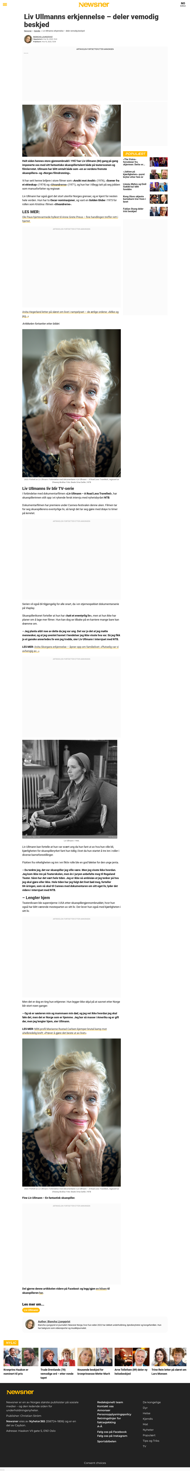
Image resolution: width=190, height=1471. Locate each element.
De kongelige (152, 1402)
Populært (149, 1435)
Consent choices (95, 1462)
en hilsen (101, 1288)
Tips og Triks (151, 1440)
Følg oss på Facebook (112, 1431)
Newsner (28, 31)
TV (144, 1446)
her (41, 1292)
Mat (145, 1424)
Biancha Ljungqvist (43, 37)
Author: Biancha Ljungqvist (54, 1321)
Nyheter (148, 1429)
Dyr (145, 1407)
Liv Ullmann (31, 1309)
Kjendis (37, 31)
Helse (146, 1413)
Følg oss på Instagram (112, 1435)
